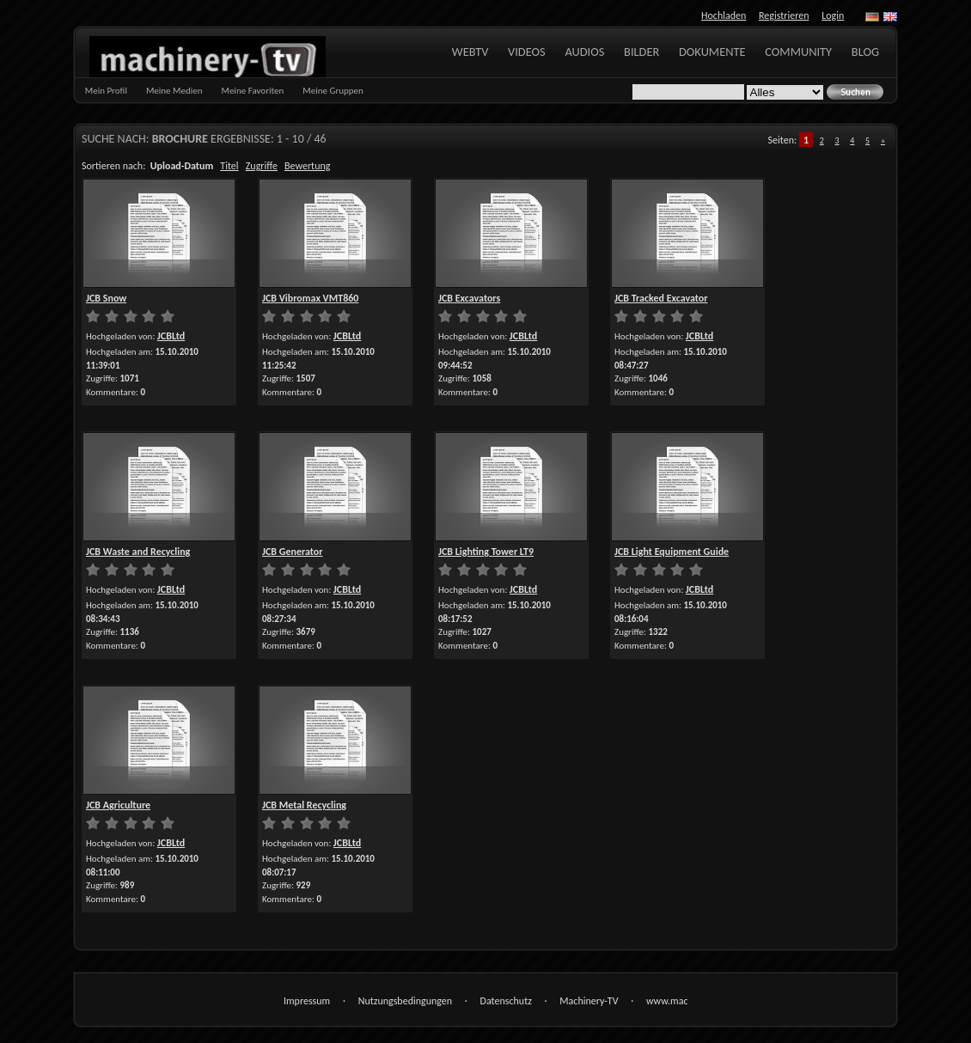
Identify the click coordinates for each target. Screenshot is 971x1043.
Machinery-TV (588, 1001)
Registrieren (784, 15)
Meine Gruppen (332, 90)
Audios (584, 51)
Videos (527, 51)
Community (798, 51)
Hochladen (723, 15)
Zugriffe (262, 166)
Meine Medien (174, 90)
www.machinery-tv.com (666, 1002)
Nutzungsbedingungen (405, 1001)
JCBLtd (171, 336)
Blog (865, 51)
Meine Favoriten (252, 90)
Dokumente (712, 51)
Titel (229, 166)
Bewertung (307, 166)
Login (832, 15)
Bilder (641, 51)
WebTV (470, 51)
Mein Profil (106, 90)
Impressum (307, 1001)
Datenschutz (506, 1001)
